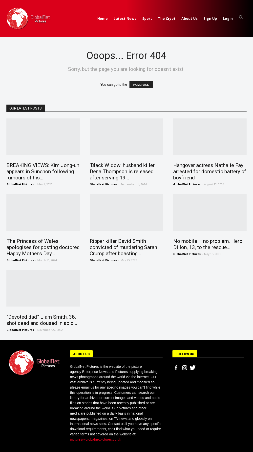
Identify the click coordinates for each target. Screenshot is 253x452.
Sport (147, 18)
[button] (241, 18)
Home (102, 18)
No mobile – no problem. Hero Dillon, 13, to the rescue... (207, 244)
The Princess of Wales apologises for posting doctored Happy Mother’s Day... (43, 247)
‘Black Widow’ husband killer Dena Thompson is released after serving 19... (122, 171)
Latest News (125, 18)
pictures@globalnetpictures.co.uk (95, 439)
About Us (189, 18)
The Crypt (166, 18)
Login (228, 18)
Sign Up (210, 18)
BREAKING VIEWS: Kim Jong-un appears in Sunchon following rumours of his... (42, 171)
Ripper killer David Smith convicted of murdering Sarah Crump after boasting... (123, 247)
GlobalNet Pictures (20, 184)
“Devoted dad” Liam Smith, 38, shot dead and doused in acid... (41, 320)
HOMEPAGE (141, 84)
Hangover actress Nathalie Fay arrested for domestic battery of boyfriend (209, 171)
